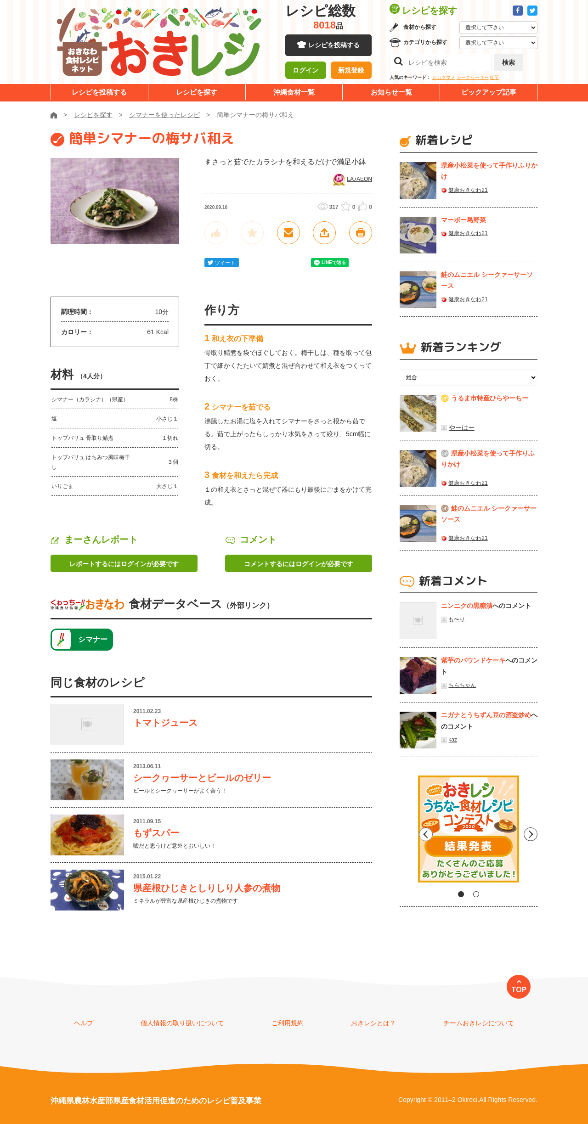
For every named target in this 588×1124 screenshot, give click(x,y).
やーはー (462, 427)
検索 (508, 62)
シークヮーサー (473, 77)
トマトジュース (165, 723)
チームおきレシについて (478, 1023)
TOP (518, 989)
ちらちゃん (462, 685)
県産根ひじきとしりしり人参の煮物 (206, 888)
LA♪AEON (359, 179)
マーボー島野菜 (463, 220)
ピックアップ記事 (488, 92)
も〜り (456, 619)
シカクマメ (443, 77)
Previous (406, 832)
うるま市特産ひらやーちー (489, 398)
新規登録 (351, 71)
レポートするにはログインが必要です (124, 564)
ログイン (305, 71)
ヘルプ (83, 1023)
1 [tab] (461, 894)
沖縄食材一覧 (294, 92)
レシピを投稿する (334, 46)
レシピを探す (196, 92)
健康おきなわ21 (467, 190)
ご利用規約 (287, 1023)
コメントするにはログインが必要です (298, 564)
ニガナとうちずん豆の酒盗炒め (486, 715)
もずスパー (156, 833)
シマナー (92, 639)
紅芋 (494, 77)
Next (530, 832)
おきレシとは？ (373, 1023)
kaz (452, 739)
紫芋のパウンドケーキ (473, 660)
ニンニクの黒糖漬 (466, 605)
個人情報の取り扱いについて (182, 1023)
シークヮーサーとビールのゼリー (202, 778)
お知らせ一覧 (391, 92)
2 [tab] (476, 894)
